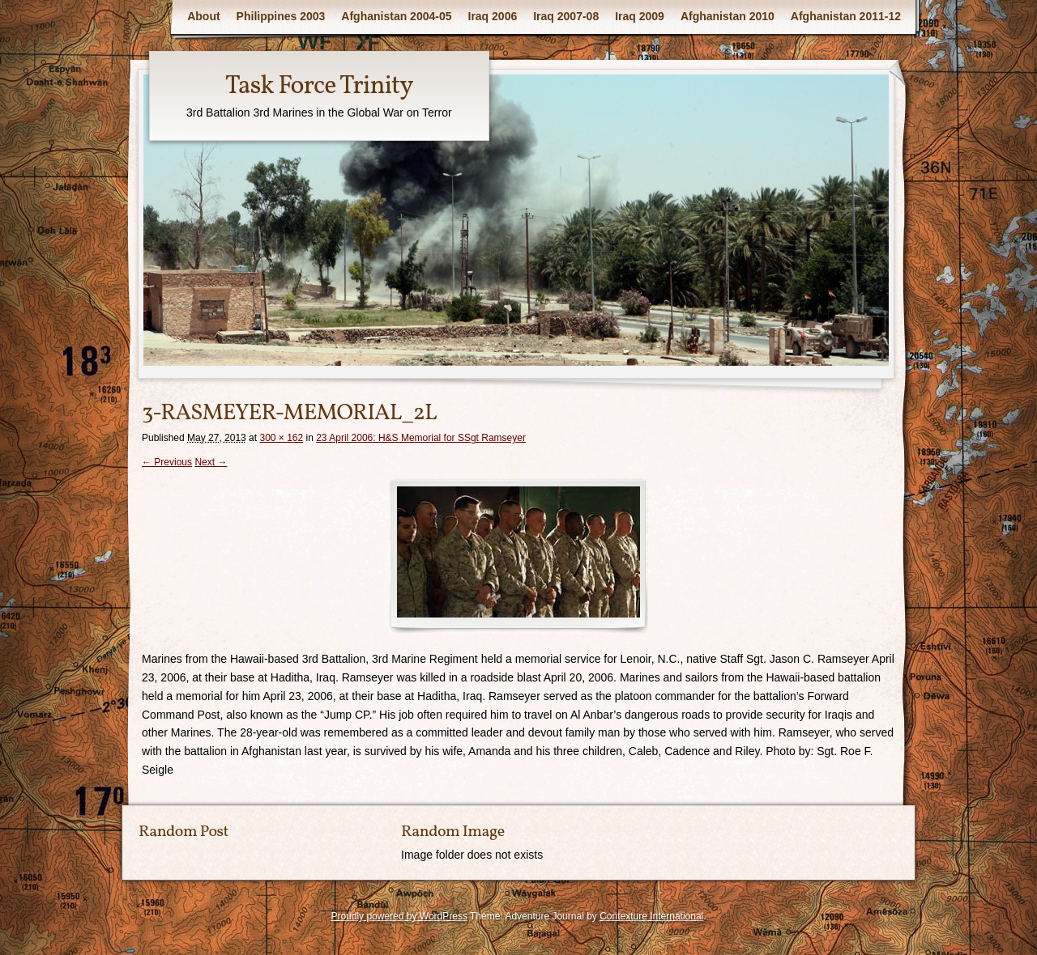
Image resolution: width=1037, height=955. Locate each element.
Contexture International (651, 916)
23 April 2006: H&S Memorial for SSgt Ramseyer (421, 438)
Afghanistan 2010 (728, 16)
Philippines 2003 (281, 16)
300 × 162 (281, 438)
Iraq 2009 (639, 16)
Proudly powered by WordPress (399, 916)
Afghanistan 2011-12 (846, 16)
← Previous (167, 462)
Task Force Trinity (319, 86)
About (203, 16)
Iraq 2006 (493, 16)
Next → (210, 462)
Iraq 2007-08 (566, 16)
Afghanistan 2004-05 (396, 16)
